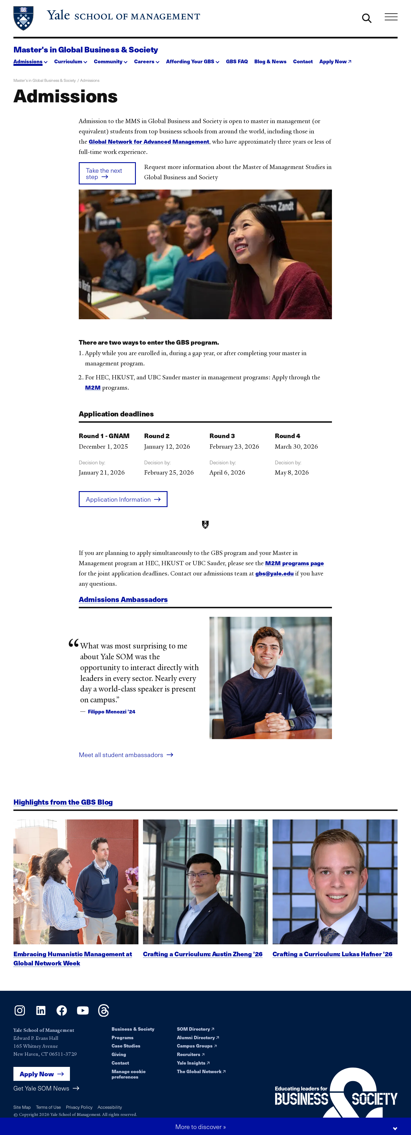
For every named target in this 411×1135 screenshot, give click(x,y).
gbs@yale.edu (274, 577)
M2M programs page (294, 567)
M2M (93, 387)
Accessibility (110, 1107)
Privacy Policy (79, 1107)
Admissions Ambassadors (123, 603)
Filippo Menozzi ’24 (111, 716)
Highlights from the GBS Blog (63, 806)
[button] (30, 59)
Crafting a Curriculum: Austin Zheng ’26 (203, 962)
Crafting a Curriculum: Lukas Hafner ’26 (332, 962)
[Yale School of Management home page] (107, 18)
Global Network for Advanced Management (149, 141)
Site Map (22, 1107)
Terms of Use (48, 1107)
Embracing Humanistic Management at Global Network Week (72, 967)
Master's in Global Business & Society (85, 49)
